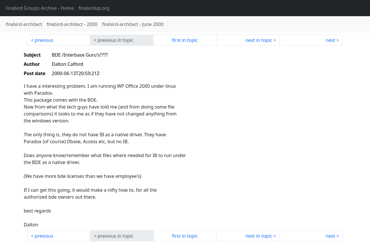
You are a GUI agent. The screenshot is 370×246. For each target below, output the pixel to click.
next (330, 40)
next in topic (258, 40)
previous (44, 40)
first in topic (185, 40)
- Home (40, 8)
